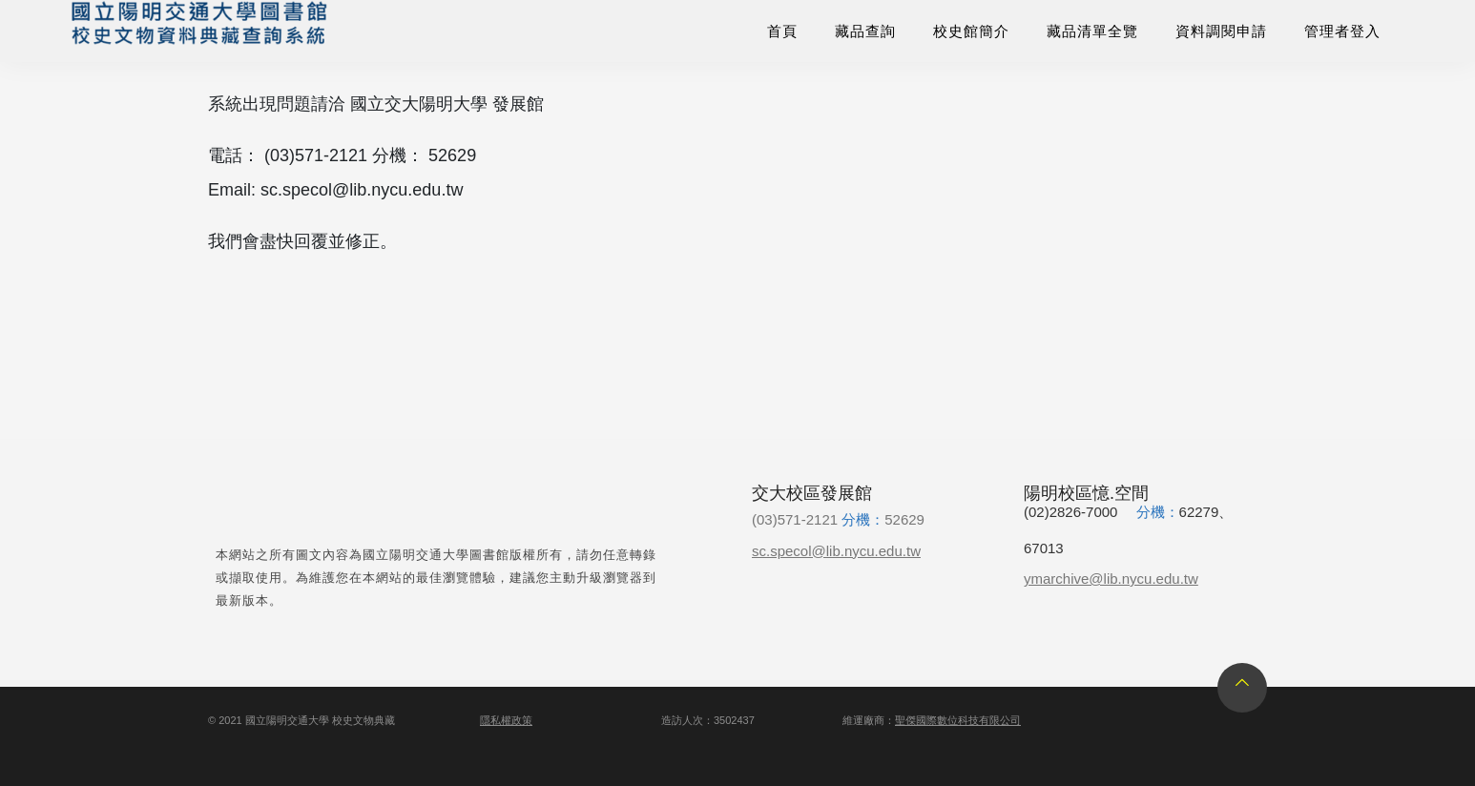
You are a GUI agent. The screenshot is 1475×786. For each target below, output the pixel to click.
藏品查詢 (865, 31)
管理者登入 (1342, 31)
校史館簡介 (971, 31)
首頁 (782, 31)
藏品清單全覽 (1092, 31)
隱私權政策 (506, 720)
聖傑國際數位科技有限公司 (958, 720)
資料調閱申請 (1221, 31)
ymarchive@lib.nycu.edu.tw (1111, 578)
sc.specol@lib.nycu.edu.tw (836, 551)
